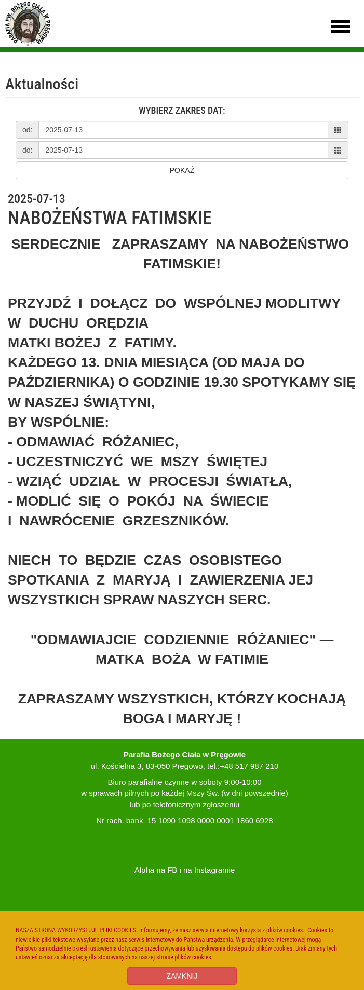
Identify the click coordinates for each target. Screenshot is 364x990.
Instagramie (214, 869)
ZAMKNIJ (182, 976)
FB (172, 869)
